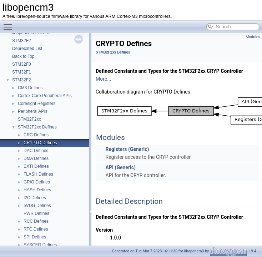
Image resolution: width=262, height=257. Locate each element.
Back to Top (23, 56)
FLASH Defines (38, 174)
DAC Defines (36, 150)
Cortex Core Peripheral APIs (45, 95)
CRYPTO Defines (40, 142)
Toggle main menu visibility (10, 23)
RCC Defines (36, 221)
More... (103, 79)
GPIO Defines (37, 182)
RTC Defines (36, 229)
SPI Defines (35, 237)
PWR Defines (36, 213)
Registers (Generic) (127, 149)
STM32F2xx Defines (37, 127)
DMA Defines (36, 158)
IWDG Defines (37, 205)
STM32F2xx (29, 119)
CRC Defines (36, 134)
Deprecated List (27, 48)
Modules (253, 37)
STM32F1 (21, 72)
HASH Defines (37, 189)
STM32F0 (21, 64)
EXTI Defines (36, 166)
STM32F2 (21, 40)
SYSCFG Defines (40, 244)
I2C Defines (35, 197)
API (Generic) (120, 167)
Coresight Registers (36, 103)
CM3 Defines (30, 87)
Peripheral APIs (32, 111)
